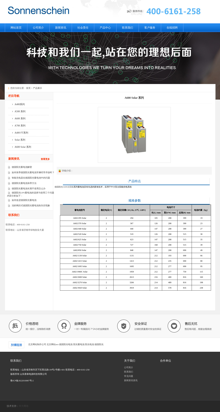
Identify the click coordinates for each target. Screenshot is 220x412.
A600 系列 (16, 118)
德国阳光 (99, 344)
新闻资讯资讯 (131, 380)
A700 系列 (16, 125)
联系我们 (127, 27)
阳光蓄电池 (79, 344)
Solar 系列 (16, 140)
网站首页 (16, 27)
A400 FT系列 (18, 132)
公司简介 (38, 27)
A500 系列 (16, 111)
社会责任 (82, 27)
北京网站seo (53, 344)
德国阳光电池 (66, 344)
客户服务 (149, 27)
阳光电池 (89, 344)
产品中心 (105, 27)
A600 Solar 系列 (19, 147)
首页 (28, 88)
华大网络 (24, 406)
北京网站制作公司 (37, 344)
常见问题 (128, 376)
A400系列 (16, 104)
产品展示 (37, 88)
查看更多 (45, 159)
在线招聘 (172, 27)
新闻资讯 (60, 27)
